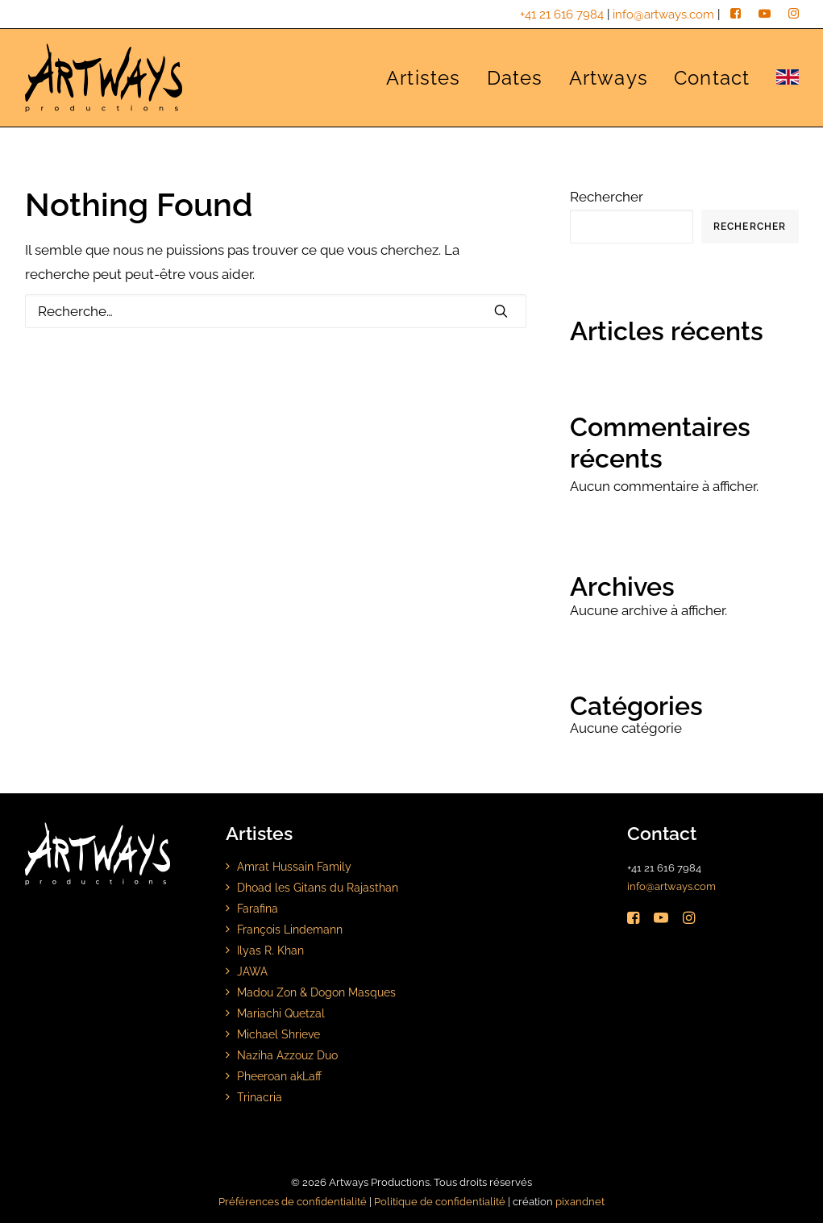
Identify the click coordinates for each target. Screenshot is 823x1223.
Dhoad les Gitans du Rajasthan (317, 887)
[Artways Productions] (104, 78)
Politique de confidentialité (439, 1202)
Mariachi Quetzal (281, 1013)
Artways (608, 77)
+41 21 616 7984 (562, 14)
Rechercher (606, 197)
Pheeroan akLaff (279, 1076)
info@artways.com (663, 14)
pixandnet (580, 1202)
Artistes (423, 77)
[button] (501, 310)
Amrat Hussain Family (294, 866)
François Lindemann (290, 929)
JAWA (252, 971)
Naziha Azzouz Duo (287, 1055)
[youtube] (765, 14)
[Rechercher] (275, 311)
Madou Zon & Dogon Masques (316, 992)
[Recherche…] (275, 311)
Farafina (257, 908)
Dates (515, 77)
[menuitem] (429, 78)
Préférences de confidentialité (292, 1202)
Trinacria (259, 1097)
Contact (712, 77)
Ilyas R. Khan (270, 950)
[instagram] (793, 14)
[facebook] (735, 14)
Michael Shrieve (278, 1034)
